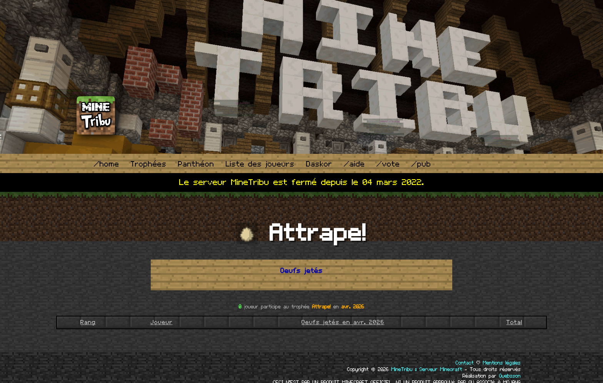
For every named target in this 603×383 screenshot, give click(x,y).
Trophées (149, 164)
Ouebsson (510, 376)
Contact (465, 363)
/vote (388, 164)
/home (106, 164)
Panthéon (196, 164)
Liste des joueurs (260, 164)
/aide (354, 164)
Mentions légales (502, 363)
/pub (421, 164)
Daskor (319, 164)
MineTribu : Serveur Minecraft (426, 369)
